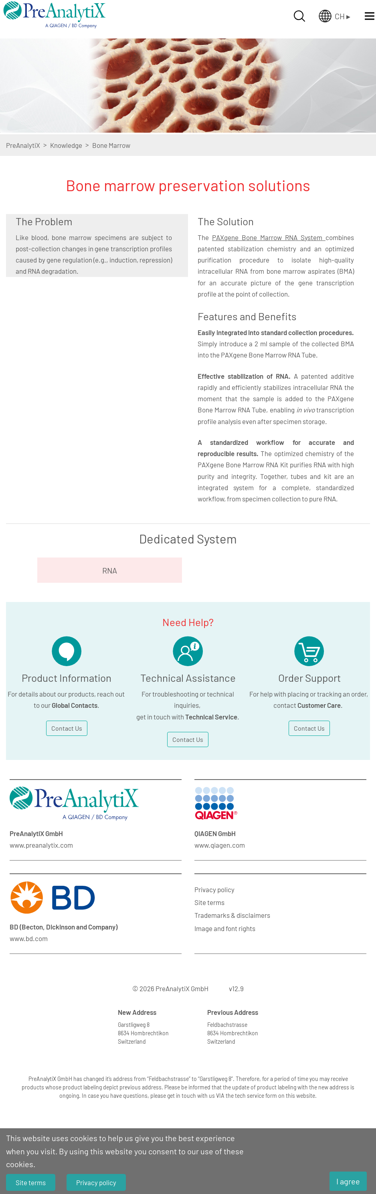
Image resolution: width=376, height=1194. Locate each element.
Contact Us (66, 728)
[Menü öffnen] (369, 16)
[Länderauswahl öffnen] (334, 16)
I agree (348, 1181)
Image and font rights (224, 928)
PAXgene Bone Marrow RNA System (268, 237)
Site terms (209, 902)
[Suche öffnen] (299, 16)
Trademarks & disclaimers (232, 915)
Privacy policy (214, 889)
